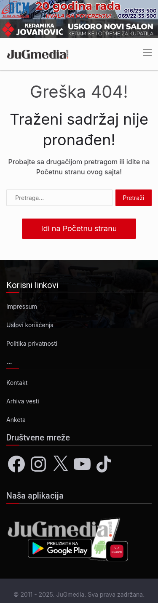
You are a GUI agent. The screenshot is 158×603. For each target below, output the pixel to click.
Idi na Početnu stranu (79, 228)
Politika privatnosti (31, 343)
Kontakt (16, 382)
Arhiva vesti (22, 401)
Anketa (16, 419)
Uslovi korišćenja (30, 324)
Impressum (21, 306)
